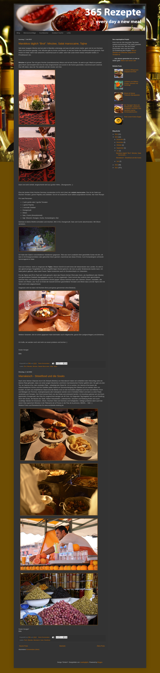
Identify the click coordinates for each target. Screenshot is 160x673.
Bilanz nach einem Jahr (128, 60)
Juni (118, 161)
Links (69, 33)
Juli (118, 151)
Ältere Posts (101, 646)
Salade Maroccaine (43, 366)
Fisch (25, 640)
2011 (116, 167)
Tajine (55, 366)
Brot (25, 366)
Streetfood (47, 640)
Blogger (99, 662)
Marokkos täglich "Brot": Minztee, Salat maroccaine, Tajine (53, 43)
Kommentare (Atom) (32, 649)
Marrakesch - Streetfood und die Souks (42, 376)
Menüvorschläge (29, 33)
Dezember (120, 139)
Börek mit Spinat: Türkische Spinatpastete (132, 94)
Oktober (119, 145)
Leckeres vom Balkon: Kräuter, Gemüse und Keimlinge (131, 83)
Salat (51, 366)
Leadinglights (84, 662)
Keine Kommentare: (44, 363)
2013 (116, 137)
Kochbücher (43, 33)
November (120, 142)
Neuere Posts (23, 646)
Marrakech (37, 640)
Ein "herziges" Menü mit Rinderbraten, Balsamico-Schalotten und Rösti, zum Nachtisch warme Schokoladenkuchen (132, 108)
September (120, 148)
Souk (41, 640)
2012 (116, 165)
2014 (116, 134)
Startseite (62, 646)
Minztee (35, 366)
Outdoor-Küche (57, 33)
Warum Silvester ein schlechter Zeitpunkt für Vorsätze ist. (124, 52)
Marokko (29, 366)
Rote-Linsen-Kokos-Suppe (132, 117)
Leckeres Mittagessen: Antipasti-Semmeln (131, 70)
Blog (18, 33)
